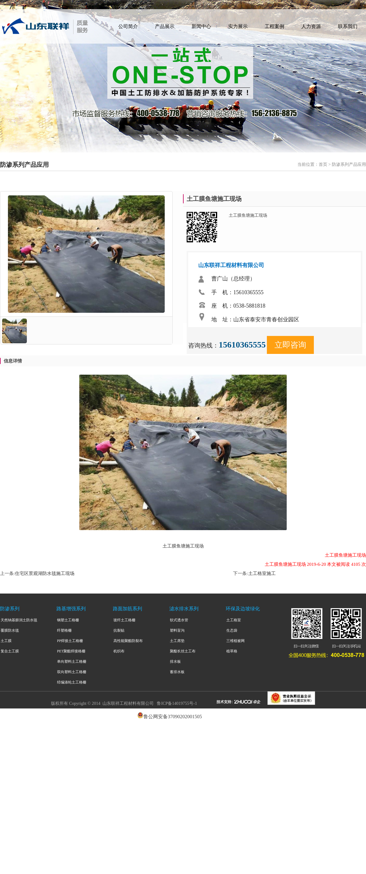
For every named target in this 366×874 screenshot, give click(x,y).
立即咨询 (290, 345)
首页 (323, 164)
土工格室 (233, 620)
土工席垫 (177, 641)
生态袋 (231, 630)
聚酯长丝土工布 (183, 651)
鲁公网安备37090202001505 (172, 716)
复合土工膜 (10, 651)
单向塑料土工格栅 (71, 661)
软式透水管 (179, 620)
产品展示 (164, 26)
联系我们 (347, 26)
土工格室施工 (262, 573)
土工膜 (6, 641)
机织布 (118, 651)
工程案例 (274, 26)
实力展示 (238, 26)
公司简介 (128, 26)
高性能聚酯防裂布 (128, 641)
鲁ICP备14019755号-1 (177, 703)
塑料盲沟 (177, 630)
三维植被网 (235, 641)
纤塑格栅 (64, 630)
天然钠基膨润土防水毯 (19, 620)
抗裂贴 (118, 630)
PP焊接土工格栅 (70, 641)
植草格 (231, 651)
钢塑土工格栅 (68, 620)
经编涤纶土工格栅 (71, 682)
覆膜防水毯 (10, 630)
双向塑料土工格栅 (71, 672)
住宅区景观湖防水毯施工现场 (44, 573)
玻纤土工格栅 (124, 620)
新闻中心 (201, 26)
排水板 (175, 661)
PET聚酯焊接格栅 (71, 651)
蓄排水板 (177, 672)
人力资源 (311, 26)
